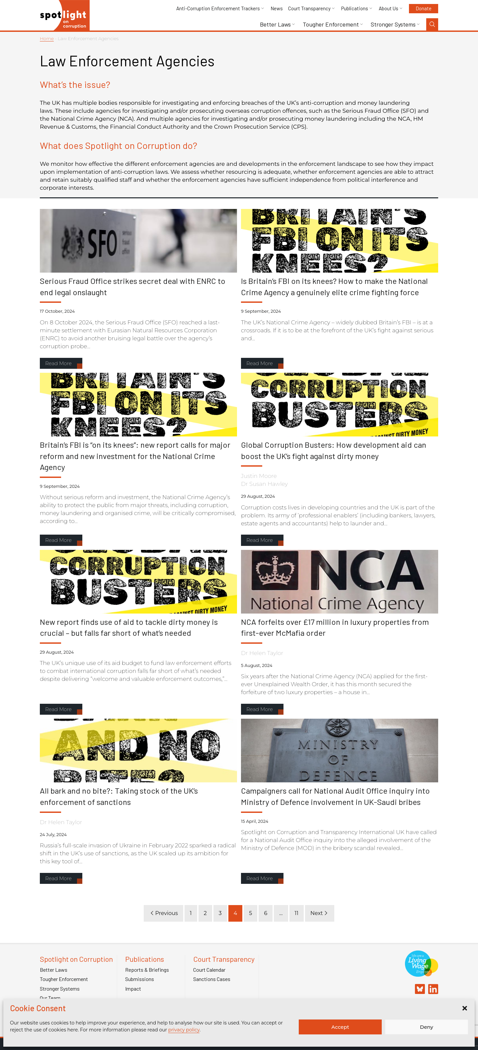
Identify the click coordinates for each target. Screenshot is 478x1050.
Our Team (50, 998)
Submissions (139, 979)
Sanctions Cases (211, 979)
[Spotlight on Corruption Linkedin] (431, 989)
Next (319, 913)
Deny (426, 1027)
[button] (464, 1008)
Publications (354, 8)
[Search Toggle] (432, 24)
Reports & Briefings (147, 970)
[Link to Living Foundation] (421, 973)
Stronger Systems (393, 24)
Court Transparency (309, 8)
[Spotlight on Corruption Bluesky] (418, 989)
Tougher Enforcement (331, 24)
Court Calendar (209, 970)
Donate (424, 8)
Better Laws (275, 24)
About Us (388, 8)
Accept (340, 1027)
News (277, 8)
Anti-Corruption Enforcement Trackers (218, 8)
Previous (163, 913)
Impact (133, 989)
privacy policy (183, 1030)
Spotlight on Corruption (76, 959)
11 (297, 913)
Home (47, 38)
